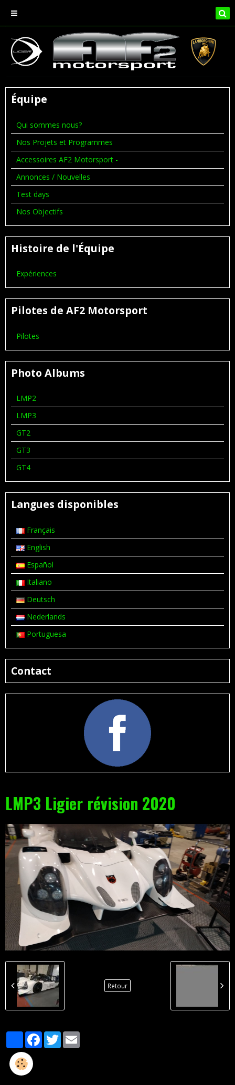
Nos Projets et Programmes (64, 142)
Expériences (36, 273)
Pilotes (27, 336)
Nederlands (41, 617)
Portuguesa (41, 634)
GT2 (23, 433)
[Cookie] (21, 1064)
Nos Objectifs (39, 211)
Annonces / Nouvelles (53, 177)
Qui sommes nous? (49, 125)
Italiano (34, 582)
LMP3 (26, 415)
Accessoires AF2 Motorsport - (67, 159)
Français (35, 530)
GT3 (23, 450)
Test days (32, 194)
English (33, 547)
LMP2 (26, 398)
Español (35, 565)
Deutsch (35, 599)
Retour (117, 985)
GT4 (23, 467)
